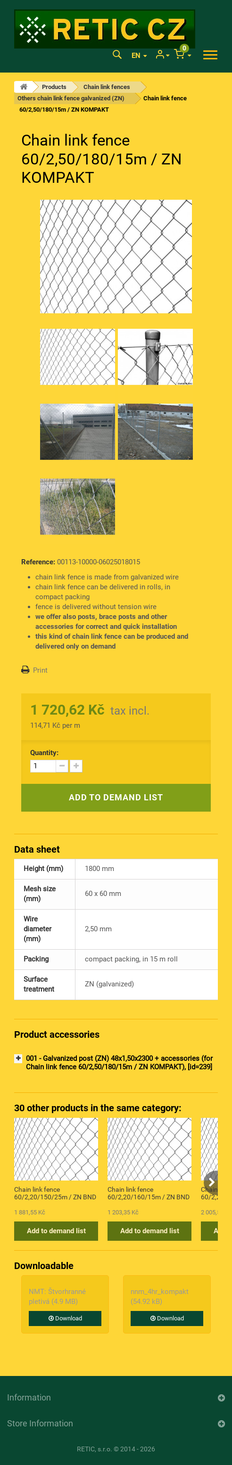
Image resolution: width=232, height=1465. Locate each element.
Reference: (38, 562)
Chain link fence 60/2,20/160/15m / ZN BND (149, 1193)
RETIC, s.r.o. (94, 1449)
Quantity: (44, 753)
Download (65, 1318)
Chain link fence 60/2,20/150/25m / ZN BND (55, 1193)
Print (40, 670)
